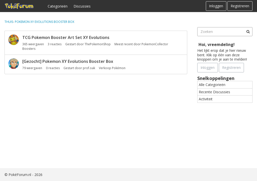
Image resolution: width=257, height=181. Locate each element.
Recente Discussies (214, 91)
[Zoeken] (247, 31)
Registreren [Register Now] (231, 67)
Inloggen (216, 6)
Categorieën (58, 6)
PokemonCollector (155, 44)
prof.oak (89, 68)
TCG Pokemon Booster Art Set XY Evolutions (65, 37)
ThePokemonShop (98, 44)
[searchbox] (224, 31)
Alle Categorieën (212, 84)
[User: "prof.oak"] (13, 63)
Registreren (240, 6)
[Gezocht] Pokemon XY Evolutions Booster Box (67, 61)
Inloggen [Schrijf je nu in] (208, 67)
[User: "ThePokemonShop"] (13, 39)
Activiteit (206, 99)
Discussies (82, 6)
